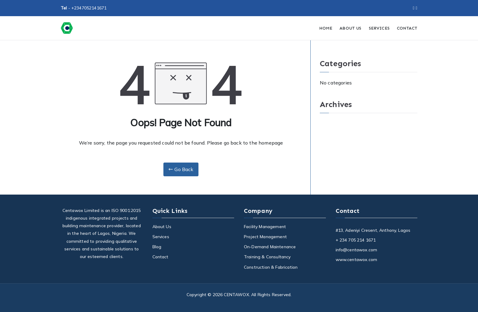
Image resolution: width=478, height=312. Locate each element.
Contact (160, 257)
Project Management (265, 236)
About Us (161, 226)
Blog (157, 246)
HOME (326, 28)
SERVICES (379, 28)
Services (160, 236)
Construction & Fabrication (271, 267)
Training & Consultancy (267, 257)
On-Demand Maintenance (270, 246)
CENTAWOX (236, 294)
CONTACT (407, 28)
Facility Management (265, 226)
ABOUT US (350, 28)
